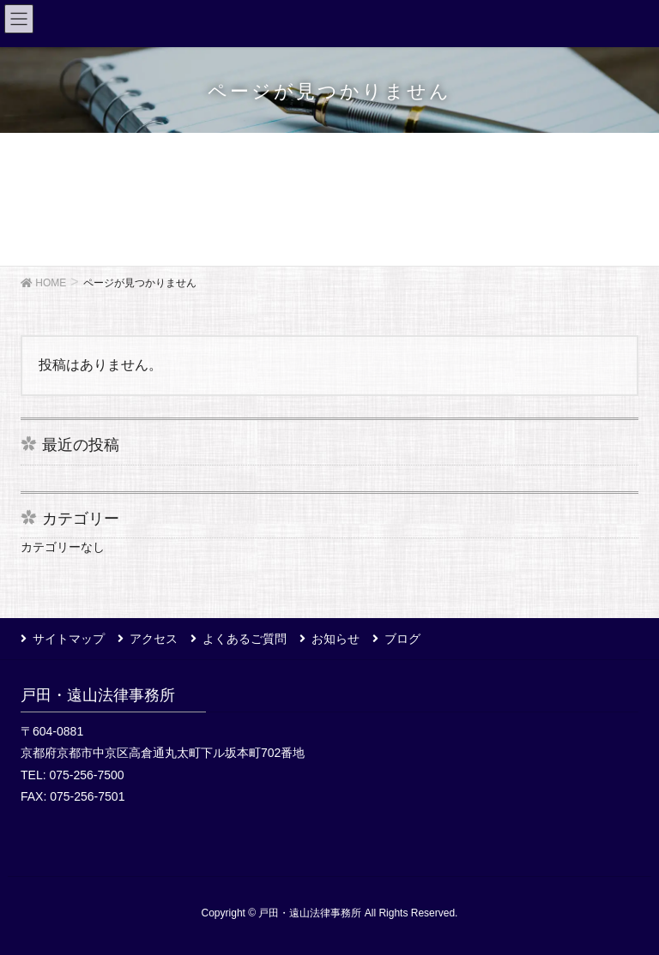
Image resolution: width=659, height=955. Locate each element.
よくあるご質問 (245, 639)
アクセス (154, 639)
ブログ (402, 639)
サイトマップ (69, 639)
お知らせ (335, 639)
